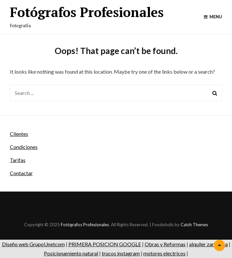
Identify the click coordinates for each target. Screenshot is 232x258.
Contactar (21, 173)
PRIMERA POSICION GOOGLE (104, 244)
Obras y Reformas (165, 244)
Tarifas (18, 160)
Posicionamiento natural (71, 253)
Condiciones (24, 147)
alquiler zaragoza (208, 244)
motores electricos (164, 253)
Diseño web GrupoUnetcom (33, 244)
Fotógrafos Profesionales (87, 12)
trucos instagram (121, 253)
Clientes (19, 134)
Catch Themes (194, 224)
